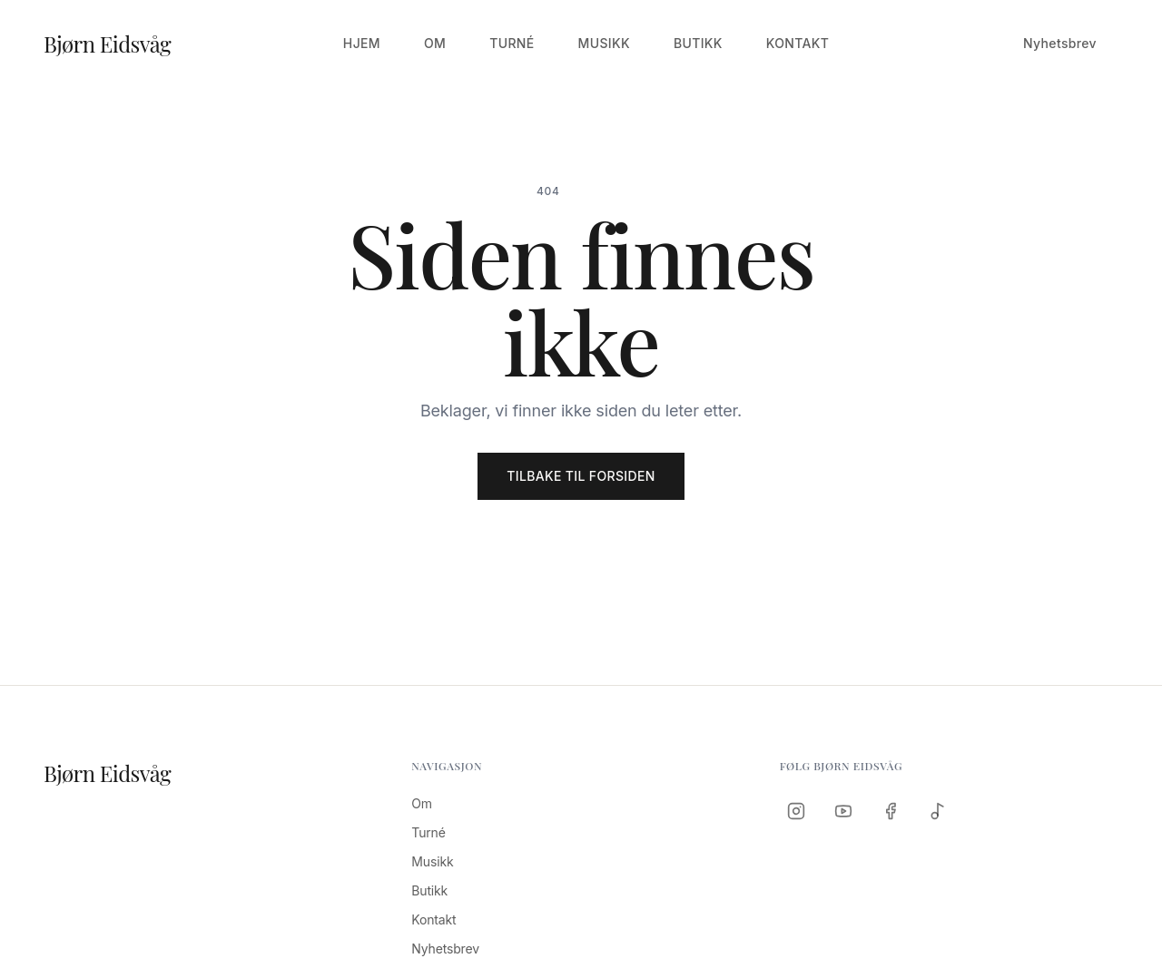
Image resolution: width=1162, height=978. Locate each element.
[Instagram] (796, 811)
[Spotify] (937, 811)
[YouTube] (843, 811)
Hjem (361, 43)
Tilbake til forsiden (581, 476)
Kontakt (798, 43)
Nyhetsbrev (1060, 43)
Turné (511, 43)
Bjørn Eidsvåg (107, 43)
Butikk (698, 43)
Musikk (604, 43)
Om (435, 43)
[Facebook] (890, 811)
